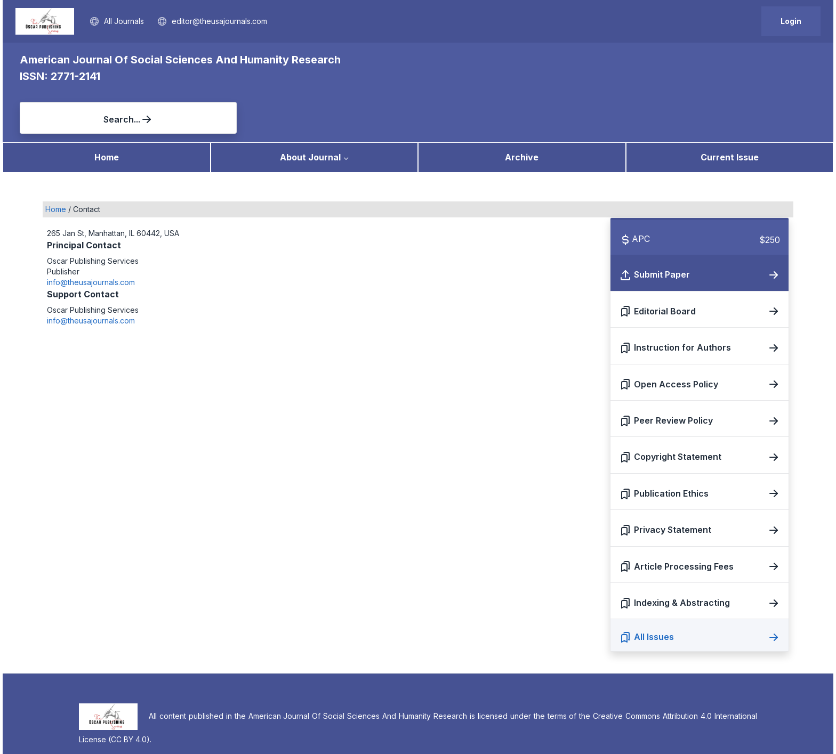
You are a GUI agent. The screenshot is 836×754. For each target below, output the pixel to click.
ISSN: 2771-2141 (60, 76)
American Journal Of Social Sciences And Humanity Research (180, 59)
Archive (521, 108)
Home (106, 108)
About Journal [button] (310, 108)
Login (791, 21)
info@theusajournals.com (91, 233)
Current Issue (730, 108)
